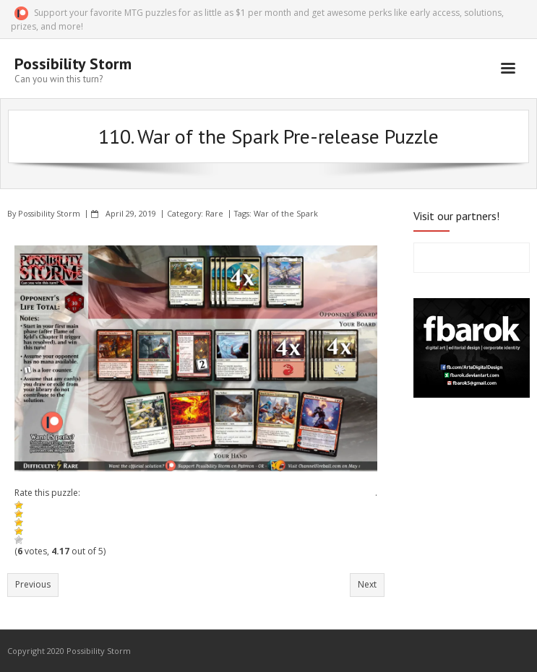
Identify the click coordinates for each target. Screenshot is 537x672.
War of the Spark (286, 213)
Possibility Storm (49, 213)
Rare (214, 213)
